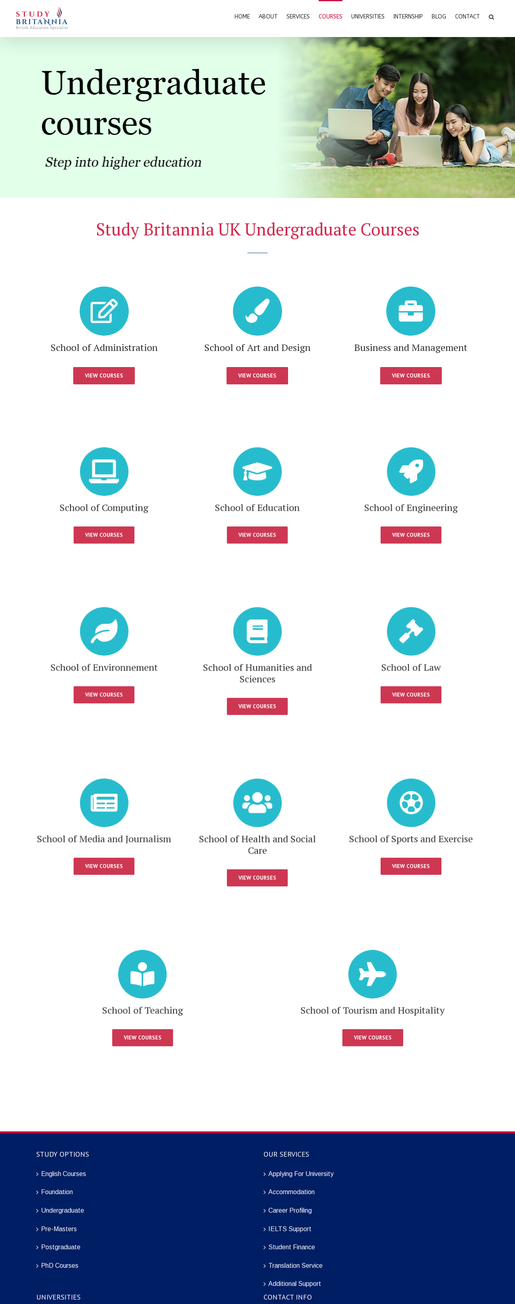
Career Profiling (290, 1210)
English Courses (63, 1173)
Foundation (57, 1191)
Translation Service (295, 1265)
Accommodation (291, 1191)
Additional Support (294, 1283)
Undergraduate (62, 1210)
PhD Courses (59, 1265)
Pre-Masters (59, 1229)
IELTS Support (289, 1229)
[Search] (491, 16)
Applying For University (301, 1173)
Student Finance (291, 1247)
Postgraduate (60, 1247)
